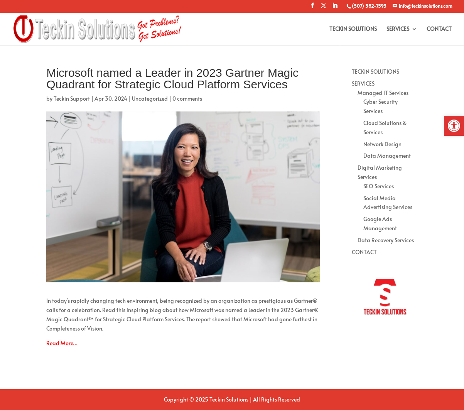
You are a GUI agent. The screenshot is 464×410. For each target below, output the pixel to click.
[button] (454, 126)
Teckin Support (72, 98)
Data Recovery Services (386, 240)
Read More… (62, 343)
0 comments (187, 98)
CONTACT (439, 29)
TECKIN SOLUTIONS (353, 29)
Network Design (382, 144)
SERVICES (397, 29)
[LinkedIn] (334, 8)
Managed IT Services (383, 92)
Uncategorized (150, 98)
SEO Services (378, 186)
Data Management (387, 155)
